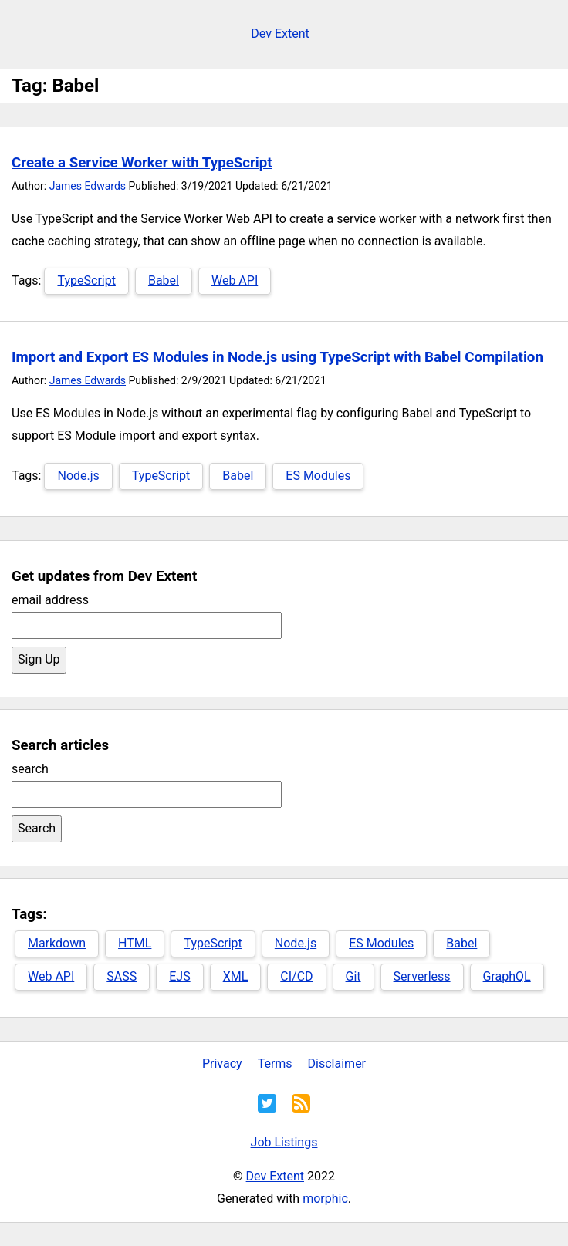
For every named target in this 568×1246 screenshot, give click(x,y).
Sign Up (39, 659)
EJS (179, 976)
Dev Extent (280, 33)
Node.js (78, 475)
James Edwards (87, 186)
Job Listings (284, 1142)
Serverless (422, 976)
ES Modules (318, 475)
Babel (163, 280)
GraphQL (507, 976)
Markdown (57, 943)
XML (235, 976)
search (30, 768)
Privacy (222, 1063)
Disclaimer (337, 1063)
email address (50, 600)
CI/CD (296, 976)
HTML (134, 943)
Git (353, 976)
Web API (234, 280)
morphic (325, 1198)
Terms (275, 1063)
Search (37, 828)
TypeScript (86, 280)
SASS (121, 976)
